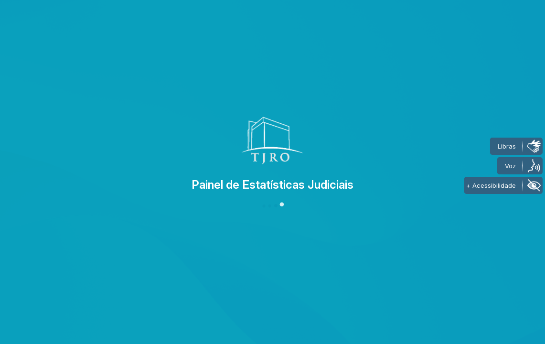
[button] (273, 206)
